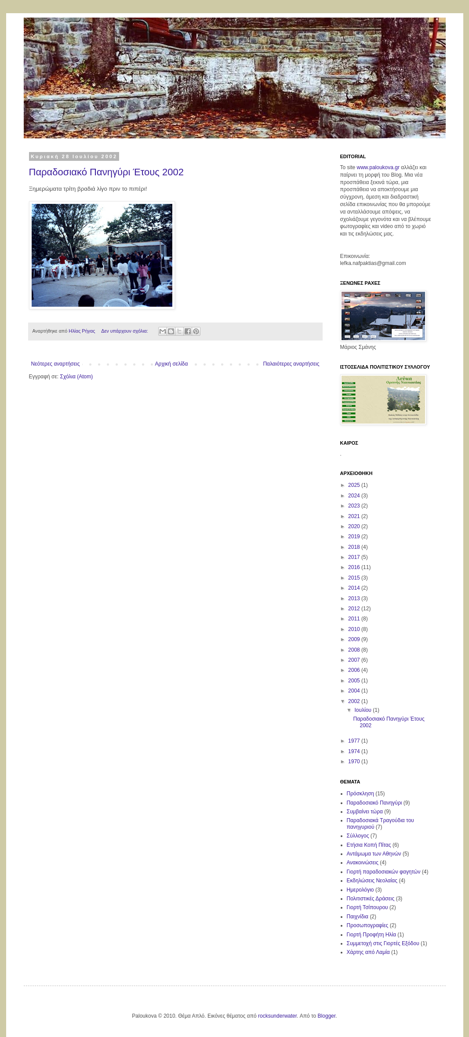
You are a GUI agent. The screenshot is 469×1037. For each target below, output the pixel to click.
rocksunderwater (277, 1016)
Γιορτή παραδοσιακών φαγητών (384, 872)
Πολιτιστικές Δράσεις (371, 899)
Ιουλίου (363, 710)
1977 (354, 741)
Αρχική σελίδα (171, 364)
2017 (354, 557)
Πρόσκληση (360, 793)
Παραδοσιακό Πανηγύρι (374, 803)
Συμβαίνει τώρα (365, 812)
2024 (354, 496)
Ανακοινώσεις (363, 862)
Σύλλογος (358, 836)
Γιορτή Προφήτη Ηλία (371, 935)
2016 (354, 567)
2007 (354, 660)
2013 (354, 598)
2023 (354, 506)
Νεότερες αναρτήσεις (55, 364)
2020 (354, 526)
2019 (354, 536)
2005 (354, 681)
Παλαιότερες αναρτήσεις (291, 364)
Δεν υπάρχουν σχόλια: (125, 331)
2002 (354, 701)
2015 (354, 578)
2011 (354, 619)
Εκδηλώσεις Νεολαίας (372, 880)
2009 (354, 639)
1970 (354, 761)
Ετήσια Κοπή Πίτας (369, 845)
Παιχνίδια (358, 917)
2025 (354, 485)
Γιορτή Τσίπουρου (367, 907)
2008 (354, 650)
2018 (354, 547)
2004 (354, 691)
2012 (354, 609)
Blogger (327, 1016)
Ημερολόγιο (360, 890)
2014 (354, 588)
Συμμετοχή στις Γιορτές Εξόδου (383, 943)
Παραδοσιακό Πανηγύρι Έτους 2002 (106, 172)
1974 (354, 751)
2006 (354, 670)
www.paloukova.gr (378, 167)
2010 (354, 629)
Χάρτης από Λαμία (368, 952)
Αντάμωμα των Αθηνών (374, 854)
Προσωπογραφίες (368, 925)
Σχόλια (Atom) (76, 376)
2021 (354, 516)
